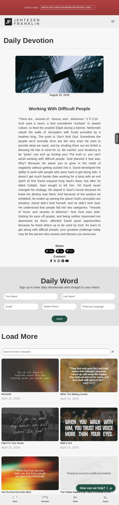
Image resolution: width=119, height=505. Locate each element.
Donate (117, 138)
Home (75, 501)
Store (15, 501)
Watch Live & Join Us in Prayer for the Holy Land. (68, 7)
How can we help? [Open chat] (96, 488)
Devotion (45, 501)
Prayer (105, 501)
